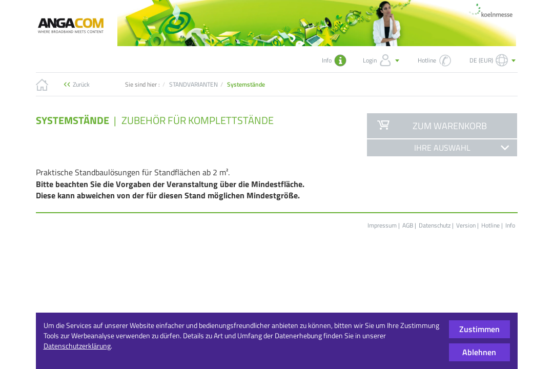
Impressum (382, 225)
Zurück (81, 84)
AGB (407, 225)
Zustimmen (479, 329)
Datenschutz (434, 225)
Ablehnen (479, 352)
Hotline (490, 225)
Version (466, 225)
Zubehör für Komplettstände (197, 120)
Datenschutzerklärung (77, 345)
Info (510, 225)
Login (382, 60)
